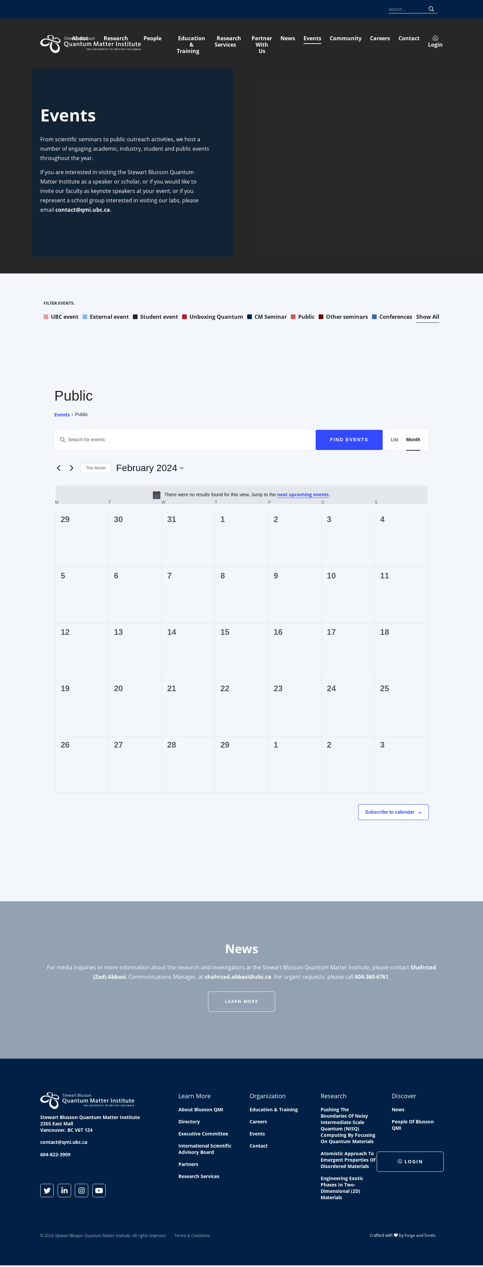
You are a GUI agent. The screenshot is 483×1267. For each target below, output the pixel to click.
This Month (96, 469)
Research (205, 42)
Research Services (361, 42)
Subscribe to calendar (389, 813)
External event (106, 317)
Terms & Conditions (192, 1236)
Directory (189, 1122)
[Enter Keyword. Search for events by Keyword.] (185, 440)
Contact (353, 9)
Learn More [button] (241, 1002)
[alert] (241, 496)
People (241, 42)
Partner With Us (421, 42)
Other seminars (343, 317)
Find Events (349, 440)
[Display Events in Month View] (413, 440)
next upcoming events (303, 495)
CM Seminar (267, 317)
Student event (155, 317)
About (169, 42)
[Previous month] (58, 469)
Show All (427, 317)
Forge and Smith (420, 1236)
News (266, 9)
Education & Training (294, 42)
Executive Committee (203, 1134)
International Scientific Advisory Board (204, 1150)
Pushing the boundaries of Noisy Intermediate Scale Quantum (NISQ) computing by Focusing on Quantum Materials (348, 1126)
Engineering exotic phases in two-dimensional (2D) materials (342, 1189)
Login (375, 9)
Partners (188, 1165)
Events (283, 9)
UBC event (61, 317)
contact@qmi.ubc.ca (82, 210)
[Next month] (71, 469)
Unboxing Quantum (212, 317)
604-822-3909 (55, 1155)
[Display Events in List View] (394, 440)
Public (303, 317)
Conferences (392, 317)
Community (307, 9)
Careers (331, 9)
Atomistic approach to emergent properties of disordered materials (348, 1160)
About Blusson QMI (200, 1110)
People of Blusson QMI (413, 1125)
